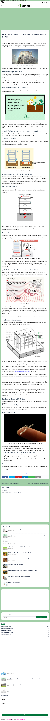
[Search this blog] (19, 617)
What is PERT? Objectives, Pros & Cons (15, 672)
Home (5, 2)
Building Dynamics (25, 634)
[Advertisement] (25, 19)
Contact (10, 2)
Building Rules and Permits (25, 628)
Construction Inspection (25, 636)
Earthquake (7, 30)
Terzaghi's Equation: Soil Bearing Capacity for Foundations (19, 690)
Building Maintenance (25, 626)
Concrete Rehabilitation (25, 632)
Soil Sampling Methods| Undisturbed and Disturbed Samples (21, 552)
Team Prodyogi (5, 39)
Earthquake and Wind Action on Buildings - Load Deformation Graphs (24, 473)
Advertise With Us (39, 719)
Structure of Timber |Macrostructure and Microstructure (20, 558)
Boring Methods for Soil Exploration (15, 564)
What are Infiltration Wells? (14, 582)
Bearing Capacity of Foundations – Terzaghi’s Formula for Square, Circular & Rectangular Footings (27, 541)
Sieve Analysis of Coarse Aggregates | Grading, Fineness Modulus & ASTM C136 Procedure (27, 529)
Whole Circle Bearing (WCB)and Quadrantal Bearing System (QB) (22, 570)
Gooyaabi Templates (21, 719)
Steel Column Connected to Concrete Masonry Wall (19, 576)
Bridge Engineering (25, 630)
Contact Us (46, 719)
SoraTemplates (8, 719)
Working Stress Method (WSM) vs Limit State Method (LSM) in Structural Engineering (26, 535)
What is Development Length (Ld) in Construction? (19, 546)
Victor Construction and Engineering (22, 371)
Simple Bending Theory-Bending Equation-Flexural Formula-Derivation (22, 684)
